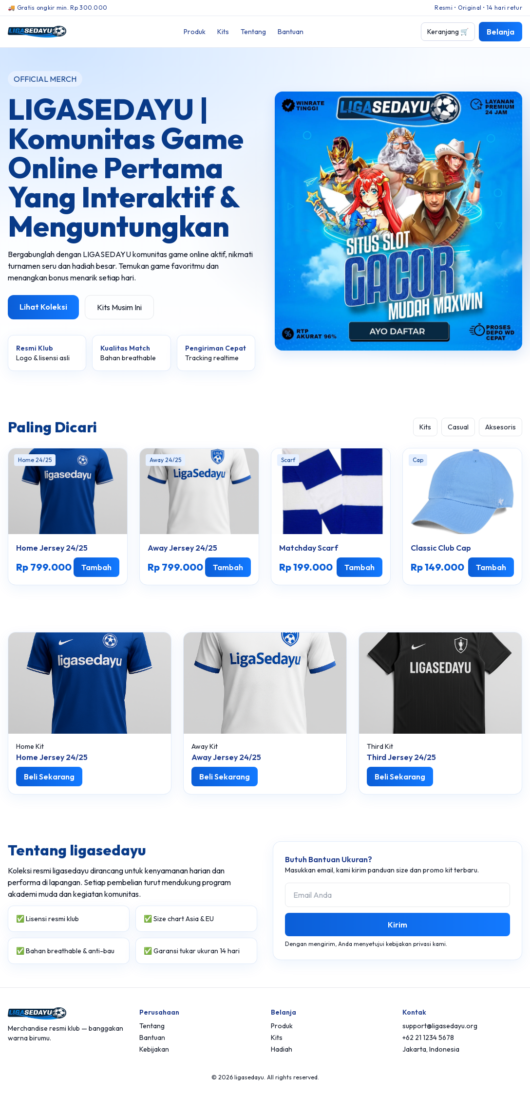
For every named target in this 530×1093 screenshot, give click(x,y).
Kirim (397, 924)
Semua (393, 427)
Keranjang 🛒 (448, 31)
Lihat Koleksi (43, 307)
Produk (195, 31)
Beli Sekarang (49, 776)
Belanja (500, 32)
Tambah (96, 567)
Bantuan (290, 31)
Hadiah (281, 1049)
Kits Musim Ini (119, 307)
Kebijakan (154, 1049)
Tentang (253, 31)
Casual (458, 427)
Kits (223, 31)
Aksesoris (500, 427)
